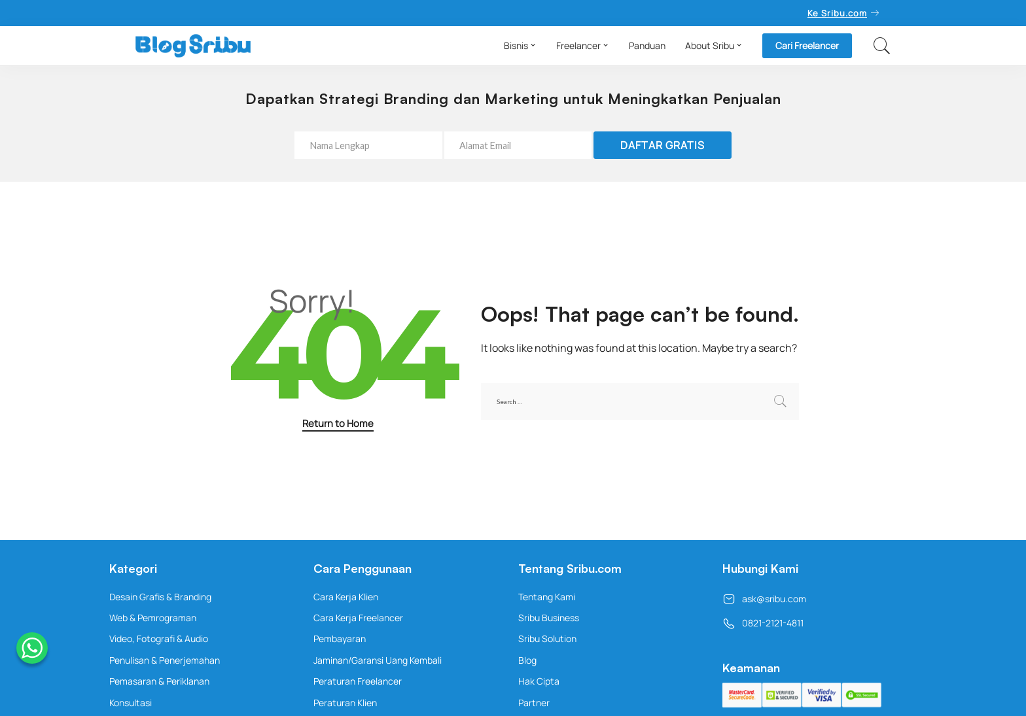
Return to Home (338, 423)
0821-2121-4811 (763, 623)
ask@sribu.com (764, 598)
